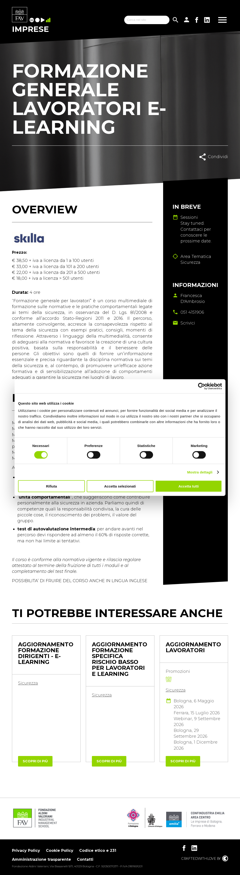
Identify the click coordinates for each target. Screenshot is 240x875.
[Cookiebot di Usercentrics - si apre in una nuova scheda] (201, 386)
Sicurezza (28, 683)
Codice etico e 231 (97, 850)
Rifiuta (51, 486)
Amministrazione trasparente (41, 859)
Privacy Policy (26, 850)
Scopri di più (35, 761)
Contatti (85, 859)
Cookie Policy (59, 850)
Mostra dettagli (199, 472)
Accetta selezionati (120, 486)
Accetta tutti (188, 486)
